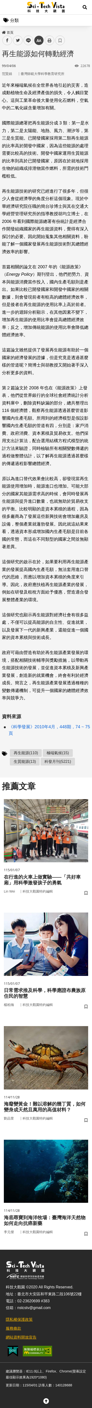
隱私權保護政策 (19, 1319)
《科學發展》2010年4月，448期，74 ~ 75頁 (49, 730)
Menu (7, 7)
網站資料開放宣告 (21, 1337)
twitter (18, 40)
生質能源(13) (25, 761)
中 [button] (39, 40)
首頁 (7, 32)
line (27, 40)
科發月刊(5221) (57, 761)
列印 (49, 40)
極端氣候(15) (58, 753)
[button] (85, 7)
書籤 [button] (60, 40)
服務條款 (13, 1328)
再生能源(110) (26, 753)
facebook (7, 40)
